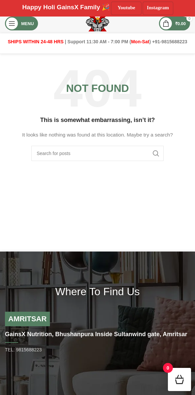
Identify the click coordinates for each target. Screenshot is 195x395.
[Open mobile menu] (21, 23)
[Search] (97, 153)
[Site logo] (98, 23)
